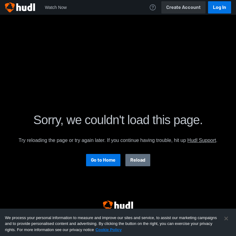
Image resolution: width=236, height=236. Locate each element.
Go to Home (103, 160)
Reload (137, 160)
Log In (219, 7)
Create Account (183, 7)
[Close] (226, 223)
